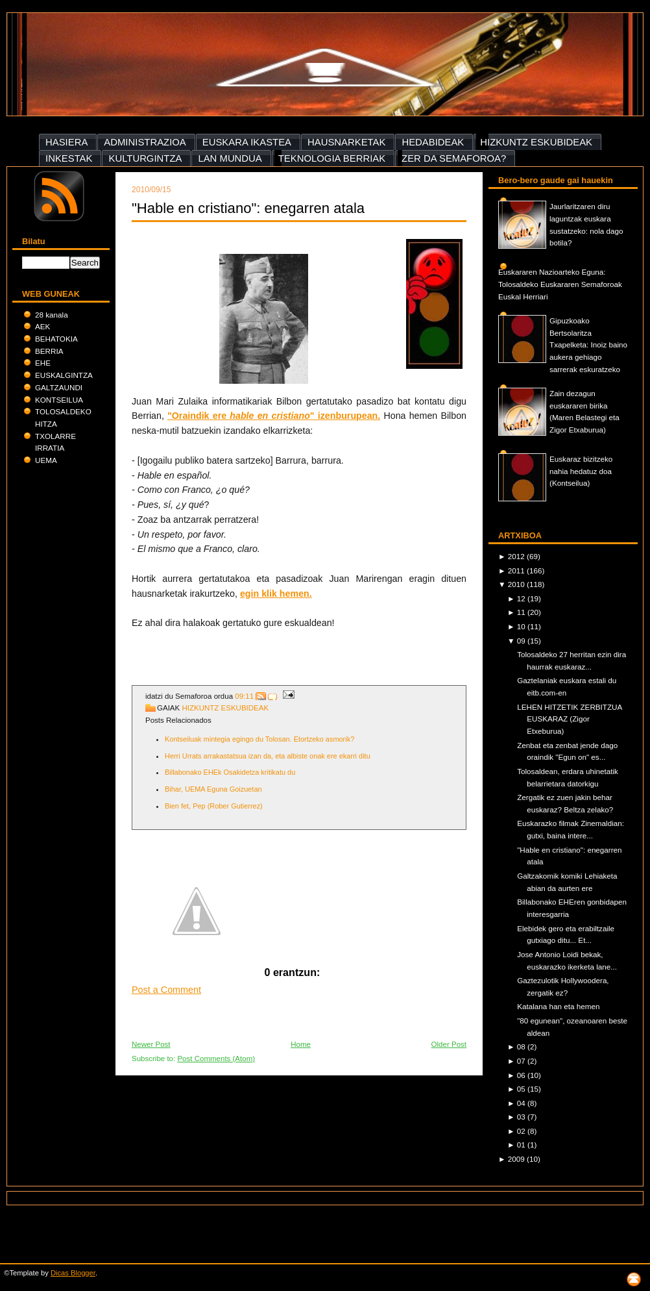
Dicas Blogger (73, 1273)
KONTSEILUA (59, 399)
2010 (517, 584)
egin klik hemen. (276, 593)
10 (522, 626)
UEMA (46, 460)
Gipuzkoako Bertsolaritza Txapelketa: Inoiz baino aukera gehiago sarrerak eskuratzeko (588, 344)
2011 (517, 570)
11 (522, 612)
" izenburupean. (345, 415)
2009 (517, 1159)
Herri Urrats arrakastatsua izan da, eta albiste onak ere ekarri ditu (267, 756)
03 (522, 1116)
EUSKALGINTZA (64, 375)
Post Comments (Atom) (216, 1058)
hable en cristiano (270, 415)
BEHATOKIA (56, 338)
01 (522, 1144)
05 (522, 1088)
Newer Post (151, 1044)
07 (522, 1061)
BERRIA (49, 351)
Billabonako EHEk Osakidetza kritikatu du (230, 772)
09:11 (244, 696)
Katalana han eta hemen (558, 1006)
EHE (43, 362)
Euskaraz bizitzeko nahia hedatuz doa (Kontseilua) (580, 471)
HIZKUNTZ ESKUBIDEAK (225, 708)
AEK (42, 326)
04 (522, 1103)
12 (522, 598)
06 (522, 1075)
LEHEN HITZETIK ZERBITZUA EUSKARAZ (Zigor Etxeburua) (569, 719)
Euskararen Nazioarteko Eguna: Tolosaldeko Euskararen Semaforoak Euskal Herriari (560, 284)
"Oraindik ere (198, 415)
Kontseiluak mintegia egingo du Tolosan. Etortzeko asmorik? (259, 739)
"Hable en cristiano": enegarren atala (248, 208)
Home (301, 1044)
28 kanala (51, 314)
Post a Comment (166, 989)
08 (522, 1046)
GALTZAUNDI (58, 387)
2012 (517, 556)
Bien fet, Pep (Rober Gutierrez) (214, 806)
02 (522, 1131)
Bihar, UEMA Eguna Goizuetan (213, 789)
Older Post (448, 1044)
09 (522, 640)
